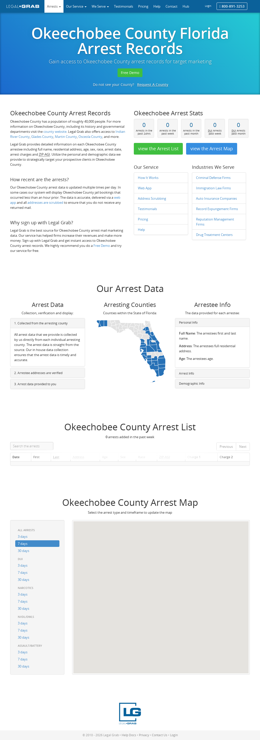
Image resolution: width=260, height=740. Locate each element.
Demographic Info (191, 383)
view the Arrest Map (211, 148)
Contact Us (159, 735)
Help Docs (129, 735)
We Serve (100, 6)
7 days (22, 543)
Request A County (152, 84)
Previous (226, 446)
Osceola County (90, 136)
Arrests (54, 6)
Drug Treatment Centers (214, 234)
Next (243, 446)
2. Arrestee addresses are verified (38, 373)
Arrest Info (186, 373)
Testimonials (147, 209)
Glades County (42, 136)
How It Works (148, 177)
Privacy (144, 735)
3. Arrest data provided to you (35, 384)
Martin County (66, 136)
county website (55, 131)
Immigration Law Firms (213, 188)
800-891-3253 (232, 6)
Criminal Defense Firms (213, 177)
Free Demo (130, 72)
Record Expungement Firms (217, 209)
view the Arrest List (158, 148)
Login (208, 6)
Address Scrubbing (152, 198)
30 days (23, 550)
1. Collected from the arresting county (41, 323)
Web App (145, 188)
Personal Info (188, 322)
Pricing (143, 219)
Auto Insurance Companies (216, 198)
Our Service (76, 6)
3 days (22, 536)
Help (141, 229)
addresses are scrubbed (45, 202)
